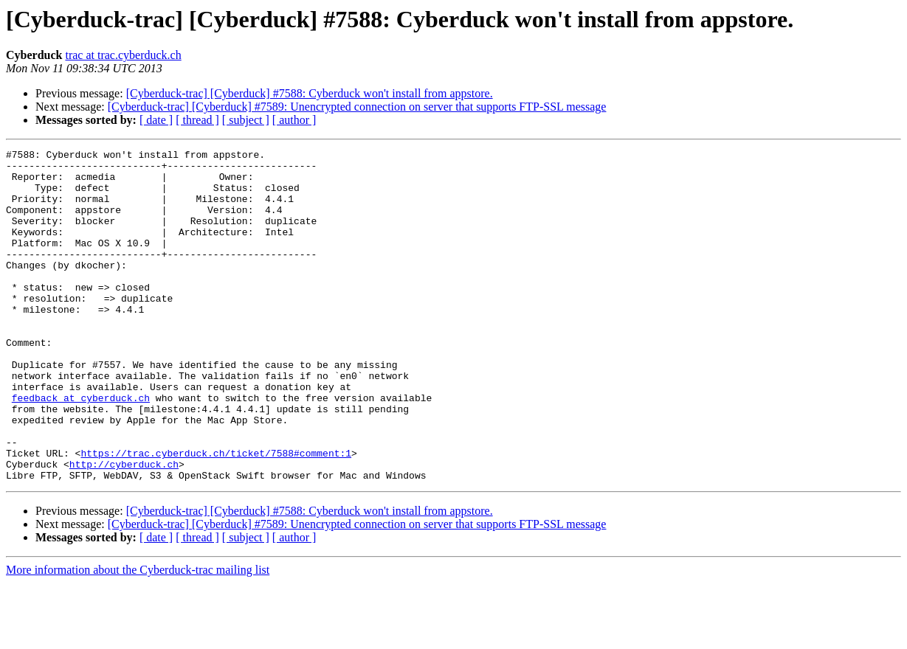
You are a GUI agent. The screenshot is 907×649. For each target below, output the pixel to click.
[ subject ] (245, 120)
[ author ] (294, 120)
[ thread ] (197, 120)
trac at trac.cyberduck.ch (123, 55)
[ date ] (156, 120)
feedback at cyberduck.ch (81, 448)
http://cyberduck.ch (124, 528)
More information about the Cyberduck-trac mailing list (137, 636)
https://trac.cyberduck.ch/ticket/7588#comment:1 (215, 514)
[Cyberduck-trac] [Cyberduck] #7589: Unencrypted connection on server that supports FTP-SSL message (357, 106)
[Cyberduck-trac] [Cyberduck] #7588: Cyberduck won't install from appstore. (309, 93)
